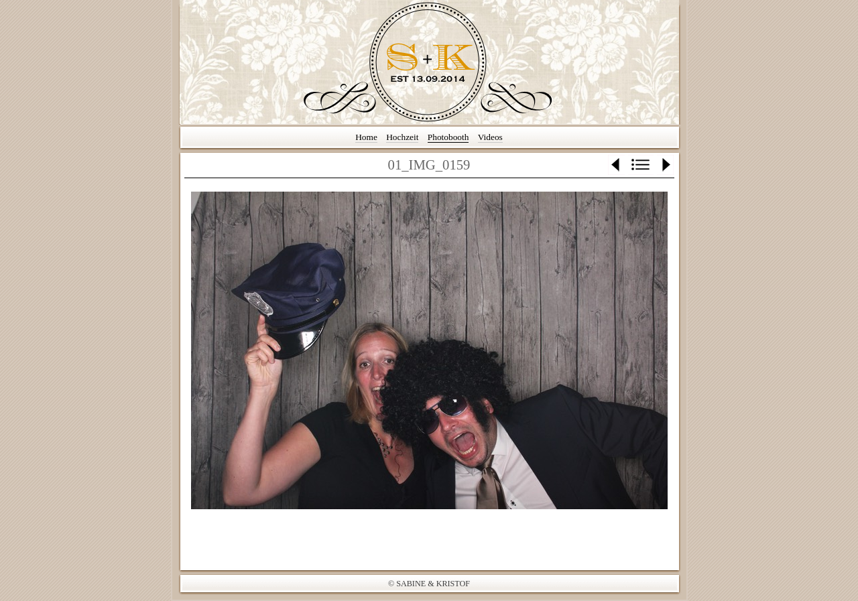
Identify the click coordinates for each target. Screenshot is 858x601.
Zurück (616, 165)
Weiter (665, 165)
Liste (641, 165)
